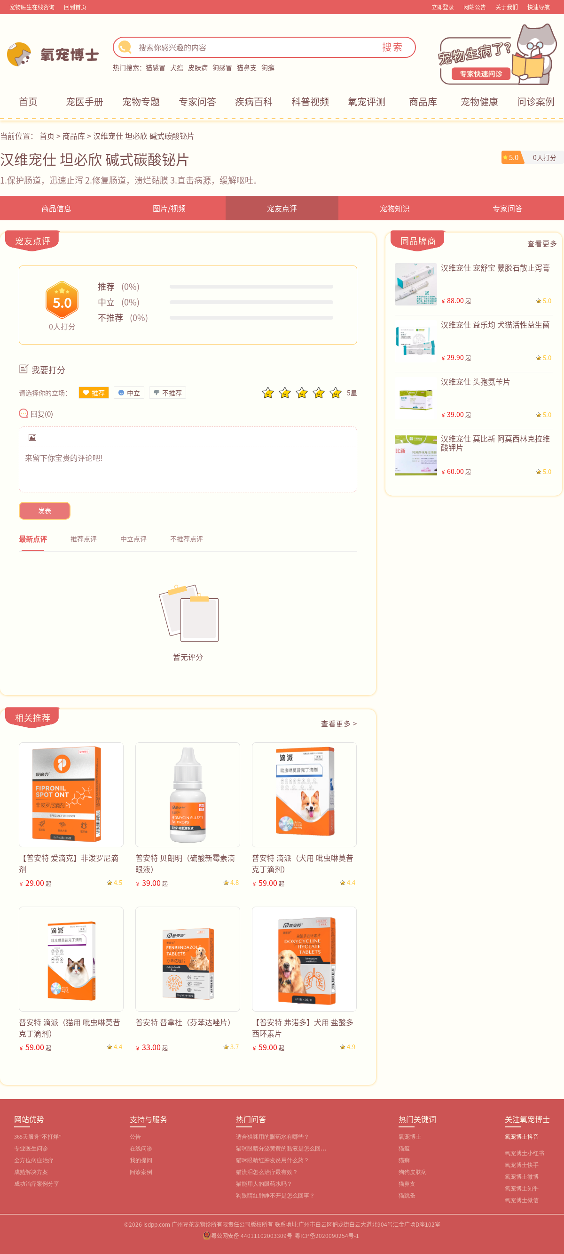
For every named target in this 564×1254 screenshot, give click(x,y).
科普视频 (310, 101)
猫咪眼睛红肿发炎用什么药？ (272, 1160)
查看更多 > (339, 723)
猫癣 (404, 1160)
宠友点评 (282, 208)
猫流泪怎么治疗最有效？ (267, 1172)
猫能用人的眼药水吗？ (264, 1184)
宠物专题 (141, 101)
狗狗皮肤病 (413, 1172)
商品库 (423, 101)
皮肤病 (198, 67)
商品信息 (56, 208)
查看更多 (542, 243)
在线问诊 (141, 1148)
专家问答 (197, 101)
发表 (44, 510)
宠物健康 (479, 101)
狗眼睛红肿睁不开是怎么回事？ (275, 1195)
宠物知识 (395, 208)
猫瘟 (404, 1148)
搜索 (393, 47)
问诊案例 (536, 101)
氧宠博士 (410, 1136)
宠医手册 (84, 101)
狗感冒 (222, 67)
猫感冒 (155, 67)
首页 (28, 101)
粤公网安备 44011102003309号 (251, 1235)
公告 (135, 1136)
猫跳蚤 (407, 1195)
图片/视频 (169, 208)
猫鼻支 (247, 67)
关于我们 (506, 7)
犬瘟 (176, 67)
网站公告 (474, 7)
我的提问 (141, 1160)
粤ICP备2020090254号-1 (327, 1235)
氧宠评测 (366, 101)
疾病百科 (254, 101)
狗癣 (267, 67)
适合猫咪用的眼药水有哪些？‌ (272, 1136)
